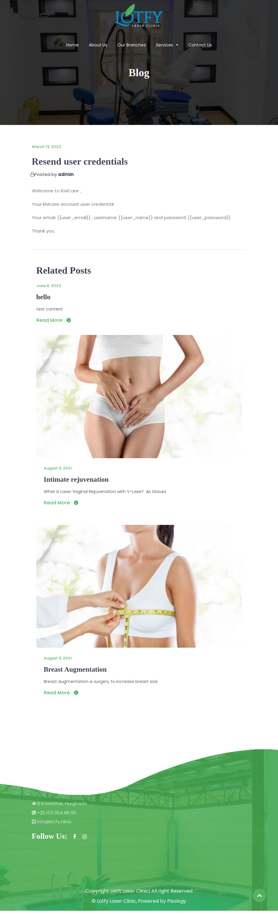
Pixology (176, 904)
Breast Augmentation (79, 671)
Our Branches (131, 46)
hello (44, 297)
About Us (98, 46)
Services (164, 46)
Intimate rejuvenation (80, 480)
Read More (53, 321)
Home (72, 46)
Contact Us (200, 46)
